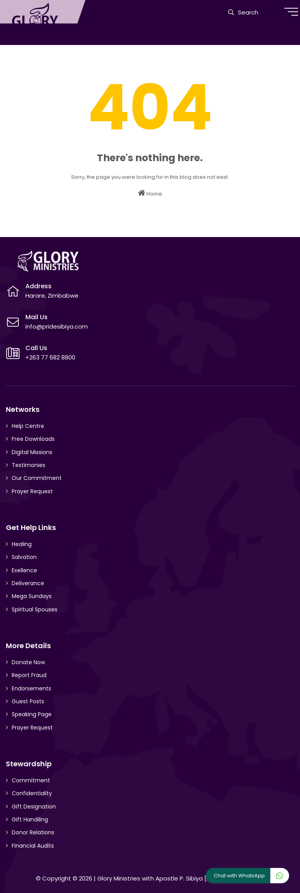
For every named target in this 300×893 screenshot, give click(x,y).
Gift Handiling (30, 819)
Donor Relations (33, 832)
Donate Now (28, 662)
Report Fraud (29, 675)
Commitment (31, 780)
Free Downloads (33, 439)
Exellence (24, 570)
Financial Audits (33, 846)
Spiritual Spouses (34, 609)
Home (150, 193)
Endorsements (31, 688)
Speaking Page (32, 714)
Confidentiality (32, 793)
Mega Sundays (32, 596)
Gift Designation (34, 806)
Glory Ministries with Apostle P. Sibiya (150, 878)
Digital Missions (32, 452)
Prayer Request (32, 491)
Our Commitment (37, 478)
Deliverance (28, 583)
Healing (22, 544)
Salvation (24, 557)
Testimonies (28, 465)
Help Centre (28, 426)
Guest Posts (28, 701)
